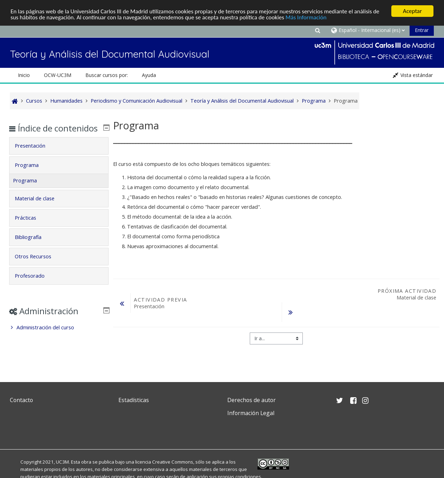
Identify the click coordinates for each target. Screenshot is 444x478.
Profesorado (35, 286)
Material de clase (39, 208)
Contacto (21, 400)
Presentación (35, 156)
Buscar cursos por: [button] (106, 75)
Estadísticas (133, 400)
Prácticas (30, 228)
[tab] (58, 156)
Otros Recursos (38, 266)
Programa (32, 175)
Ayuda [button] (149, 75)
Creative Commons (172, 462)
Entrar (422, 30)
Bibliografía (33, 247)
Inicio (24, 75)
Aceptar (412, 11)
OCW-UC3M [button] (57, 75)
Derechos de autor (251, 400)
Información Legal (250, 413)
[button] (317, 30)
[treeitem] (58, 338)
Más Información (306, 17)
